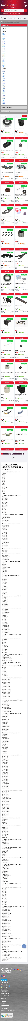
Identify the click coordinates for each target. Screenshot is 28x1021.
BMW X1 (4, 508)
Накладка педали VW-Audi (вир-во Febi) (20, 395)
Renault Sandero (5, 811)
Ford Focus (4, 581)
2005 (3, 60)
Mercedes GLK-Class (6, 690)
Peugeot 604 (5, 776)
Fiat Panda (4, 568)
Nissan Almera (5, 715)
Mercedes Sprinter (6, 695)
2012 (3, 36)
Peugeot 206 (5, 760)
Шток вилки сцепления (6, 350)
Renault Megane (5, 808)
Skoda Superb (5, 835)
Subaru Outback (5, 845)
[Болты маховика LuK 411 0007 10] (21, 300)
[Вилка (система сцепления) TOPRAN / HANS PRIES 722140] (7, 411)
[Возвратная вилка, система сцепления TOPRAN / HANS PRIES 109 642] (7, 211)
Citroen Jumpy (5, 543)
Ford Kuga (4, 586)
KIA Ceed (4, 642)
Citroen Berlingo (5, 525)
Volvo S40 (4, 891)
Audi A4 (3, 480)
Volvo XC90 (4, 904)
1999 (3, 85)
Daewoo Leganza (6, 556)
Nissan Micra (5, 720)
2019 (3, 48)
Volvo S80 (4, 894)
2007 (3, 63)
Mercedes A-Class (6, 679)
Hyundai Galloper (5, 612)
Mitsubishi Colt (5, 703)
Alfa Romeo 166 (5, 862)
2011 (3, 35)
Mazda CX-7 (4, 675)
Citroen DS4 (4, 539)
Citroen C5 (4, 533)
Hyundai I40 (4, 622)
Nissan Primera (5, 728)
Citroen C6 (4, 535)
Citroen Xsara (5, 546)
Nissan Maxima (5, 719)
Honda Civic (4, 598)
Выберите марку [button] (6, 107)
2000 (3, 51)
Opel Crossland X (5, 738)
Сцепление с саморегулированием (19, 440)
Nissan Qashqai (5, 729)
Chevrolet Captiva (6, 517)
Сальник (16, 216)
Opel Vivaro (4, 751)
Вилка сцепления (18, 261)
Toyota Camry (5, 870)
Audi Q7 (4, 491)
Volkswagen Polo (5, 925)
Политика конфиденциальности (8, 1010)
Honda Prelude (5, 604)
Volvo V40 (4, 895)
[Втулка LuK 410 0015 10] (7, 389)
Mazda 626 (4, 673)
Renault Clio (4, 793)
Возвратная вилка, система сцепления (7, 217)
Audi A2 (3, 477)
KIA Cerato (4, 643)
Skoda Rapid (4, 833)
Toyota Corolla (5, 874)
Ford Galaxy (4, 583)
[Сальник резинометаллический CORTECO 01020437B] (7, 189)
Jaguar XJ (4, 960)
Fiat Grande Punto (6, 567)
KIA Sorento (4, 649)
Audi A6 (3, 483)
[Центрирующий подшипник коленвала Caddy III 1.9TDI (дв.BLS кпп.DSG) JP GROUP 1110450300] (21, 189)
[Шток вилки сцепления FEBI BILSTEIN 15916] (7, 344)
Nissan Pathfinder (6, 725)
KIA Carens (4, 639)
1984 (3, 95)
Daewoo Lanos (5, 555)
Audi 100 (4, 473)
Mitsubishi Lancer (6, 707)
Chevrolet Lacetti (6, 521)
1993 (3, 75)
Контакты (8, 1)
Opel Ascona (4, 734)
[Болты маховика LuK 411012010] (21, 322)
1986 (3, 98)
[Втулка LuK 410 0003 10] (21, 233)
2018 (3, 46)
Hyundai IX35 (5, 623)
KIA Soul (4, 651)
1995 (3, 78)
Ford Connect (5, 578)
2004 (3, 58)
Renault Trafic (5, 814)
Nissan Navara (5, 722)
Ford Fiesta (4, 579)
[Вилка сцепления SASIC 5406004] (21, 255)
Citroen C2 (4, 529)
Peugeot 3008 (5, 765)
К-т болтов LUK (4, 239)
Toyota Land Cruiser (6, 875)
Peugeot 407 (5, 772)
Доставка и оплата (5, 1005)
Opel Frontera (5, 740)
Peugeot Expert (5, 786)
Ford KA (3, 585)
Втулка (16, 239)
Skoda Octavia (5, 831)
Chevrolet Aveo (5, 516)
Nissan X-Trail (5, 730)
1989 (3, 104)
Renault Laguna (5, 803)
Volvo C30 (4, 888)
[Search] (25, 10)
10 (21, 453)
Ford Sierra (4, 592)
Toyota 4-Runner (6, 865)
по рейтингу (3, 116)
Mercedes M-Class (6, 692)
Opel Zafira (4, 753)
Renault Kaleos (5, 800)
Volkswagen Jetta (6, 917)
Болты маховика (18, 172)
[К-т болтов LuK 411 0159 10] (7, 233)
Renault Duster (5, 794)
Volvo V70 (4, 900)
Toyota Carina (5, 871)
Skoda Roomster (5, 834)
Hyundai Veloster (5, 632)
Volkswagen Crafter (6, 913)
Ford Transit (4, 593)
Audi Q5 (3, 490)
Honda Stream (5, 606)
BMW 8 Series (5, 506)
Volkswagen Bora (6, 909)
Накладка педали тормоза (7, 150)
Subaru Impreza (5, 842)
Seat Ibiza (4, 820)
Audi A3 (3, 479)
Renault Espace (5, 795)
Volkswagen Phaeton (6, 923)
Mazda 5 (4, 670)
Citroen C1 (4, 528)
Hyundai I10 (4, 618)
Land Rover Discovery (6, 657)
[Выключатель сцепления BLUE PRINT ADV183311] (21, 278)
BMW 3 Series (5, 499)
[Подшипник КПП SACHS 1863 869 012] (21, 144)
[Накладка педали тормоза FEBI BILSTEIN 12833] (7, 144)
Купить (7, 138)
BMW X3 (4, 509)
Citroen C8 (4, 536)
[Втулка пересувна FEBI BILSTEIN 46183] (7, 322)
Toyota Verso (5, 880)
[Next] (23, 454)
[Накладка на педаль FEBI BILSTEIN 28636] (21, 122)
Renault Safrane (5, 810)
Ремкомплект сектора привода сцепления (6, 306)
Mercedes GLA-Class (6, 688)
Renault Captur (5, 791)
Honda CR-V (4, 600)
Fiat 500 (4, 563)
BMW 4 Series (5, 501)
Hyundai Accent (5, 609)
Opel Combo (4, 737)
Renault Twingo (5, 815)
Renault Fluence (5, 797)
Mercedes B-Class (6, 680)
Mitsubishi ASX (5, 701)
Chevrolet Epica (5, 520)
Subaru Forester (5, 840)
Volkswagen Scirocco (6, 926)
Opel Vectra (4, 750)
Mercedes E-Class (6, 685)
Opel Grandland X (6, 741)
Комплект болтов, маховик (7, 172)
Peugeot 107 (5, 756)
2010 (3, 33)
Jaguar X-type (5, 959)
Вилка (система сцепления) (7, 417)
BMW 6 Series (5, 504)
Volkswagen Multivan (6, 920)
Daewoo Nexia (5, 558)
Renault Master (5, 807)
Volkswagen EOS (5, 915)
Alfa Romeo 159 (5, 860)
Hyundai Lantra (5, 625)
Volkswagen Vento (6, 936)
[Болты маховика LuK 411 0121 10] (21, 167)
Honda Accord (5, 597)
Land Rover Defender (6, 655)
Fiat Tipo (4, 573)
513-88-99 (12, 4)
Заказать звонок (4, 989)
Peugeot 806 (5, 780)
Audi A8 (3, 486)
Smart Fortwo (5, 885)
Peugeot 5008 (5, 773)
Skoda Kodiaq (5, 830)
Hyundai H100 (5, 616)
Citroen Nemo (5, 545)
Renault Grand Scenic (6, 798)
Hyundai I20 (4, 619)
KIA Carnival (4, 640)
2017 (3, 45)
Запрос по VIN (15, 1)
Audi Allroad (4, 487)
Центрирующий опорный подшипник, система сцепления (6, 284)
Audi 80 (3, 474)
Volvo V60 (4, 898)
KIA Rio (3, 648)
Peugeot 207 (5, 762)
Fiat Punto (4, 570)
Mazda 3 (4, 668)
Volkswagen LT (5, 919)
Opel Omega (4, 748)
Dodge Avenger (5, 946)
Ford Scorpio (4, 591)
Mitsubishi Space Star (7, 711)
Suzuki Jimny (5, 850)
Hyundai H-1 (4, 615)
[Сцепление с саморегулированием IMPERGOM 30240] (21, 433)
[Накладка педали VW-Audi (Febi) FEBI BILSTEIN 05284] (21, 389)
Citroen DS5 (4, 541)
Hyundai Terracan (6, 629)
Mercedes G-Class (6, 686)
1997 (3, 82)
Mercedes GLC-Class (6, 689)
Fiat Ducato (4, 566)
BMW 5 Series (5, 502)
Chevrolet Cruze (5, 518)
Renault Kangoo (5, 801)
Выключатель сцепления (20, 283)
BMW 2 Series (5, 498)
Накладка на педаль (19, 128)
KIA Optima (4, 645)
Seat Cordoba (5, 819)
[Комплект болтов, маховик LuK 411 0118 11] (7, 167)
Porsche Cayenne (6, 954)
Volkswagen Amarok (6, 907)
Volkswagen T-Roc (6, 929)
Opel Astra (4, 735)
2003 (3, 56)
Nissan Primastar (6, 726)
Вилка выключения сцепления (19, 417)
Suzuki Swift (5, 852)
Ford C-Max (4, 576)
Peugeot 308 (5, 769)
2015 (3, 41)
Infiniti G (4, 636)
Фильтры (24, 116)
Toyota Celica (5, 872)
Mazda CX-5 (4, 674)
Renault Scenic (5, 813)
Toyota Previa (5, 877)
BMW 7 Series (5, 505)
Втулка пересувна (5, 328)
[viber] (2, 976)
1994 (3, 77)
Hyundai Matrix (5, 626)
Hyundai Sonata (5, 628)
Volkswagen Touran (6, 933)
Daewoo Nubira (5, 559)
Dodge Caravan (5, 949)
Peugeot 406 (5, 770)
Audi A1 (3, 476)
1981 (3, 90)
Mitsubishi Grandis (6, 704)
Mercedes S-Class (6, 693)
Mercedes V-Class (6, 696)
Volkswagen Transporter (7, 935)
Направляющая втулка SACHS (6, 128)
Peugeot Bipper (5, 783)
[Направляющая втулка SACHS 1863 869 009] (7, 122)
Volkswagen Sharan (6, 927)
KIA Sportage (5, 652)
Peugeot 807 (5, 782)
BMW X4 (4, 511)
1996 (3, 80)
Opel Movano (5, 747)
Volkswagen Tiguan (6, 930)
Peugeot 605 (5, 778)
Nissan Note (4, 723)
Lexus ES (4, 663)
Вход (25, 1)
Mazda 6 (4, 671)
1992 (3, 73)
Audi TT (4, 493)
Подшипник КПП (18, 150)
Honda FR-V (4, 601)
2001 (3, 53)
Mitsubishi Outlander (6, 708)
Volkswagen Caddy (6, 910)
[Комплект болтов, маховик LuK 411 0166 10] (7, 255)
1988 (3, 102)
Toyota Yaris (5, 881)
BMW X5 (4, 512)
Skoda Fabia (4, 827)
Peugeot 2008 (5, 759)
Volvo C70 (4, 890)
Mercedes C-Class (6, 682)
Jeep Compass (5, 940)
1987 (3, 100)
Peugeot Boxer (5, 785)
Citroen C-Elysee (5, 526)
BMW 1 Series (5, 496)
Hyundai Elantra (5, 611)
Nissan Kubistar (5, 718)
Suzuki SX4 (4, 854)
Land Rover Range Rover (7, 660)
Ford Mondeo (5, 588)
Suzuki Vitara (5, 855)
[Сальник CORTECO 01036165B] (21, 211)
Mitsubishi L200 (5, 705)
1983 (3, 93)
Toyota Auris (5, 867)
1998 (3, 83)
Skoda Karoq (5, 828)
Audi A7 (3, 484)
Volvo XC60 (4, 901)
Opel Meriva (4, 745)
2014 (3, 40)
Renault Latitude (5, 804)
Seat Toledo (4, 823)
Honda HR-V (4, 603)
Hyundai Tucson (5, 631)
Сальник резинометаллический (6, 195)
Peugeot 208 (5, 763)
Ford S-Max (4, 589)
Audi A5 (3, 481)
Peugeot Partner (5, 788)
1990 (3, 70)
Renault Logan (5, 805)
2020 (3, 30)
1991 (3, 71)
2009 (3, 67)
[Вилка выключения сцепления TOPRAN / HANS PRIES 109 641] (21, 411)
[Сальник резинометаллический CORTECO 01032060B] (21, 344)
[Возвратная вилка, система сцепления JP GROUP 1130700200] (7, 433)
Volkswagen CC (5, 912)
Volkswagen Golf (5, 916)
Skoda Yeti (4, 837)
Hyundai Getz (5, 613)
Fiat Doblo (4, 564)
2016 (3, 43)
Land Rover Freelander (7, 658)
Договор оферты (4, 1008)
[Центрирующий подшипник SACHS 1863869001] (21, 367)
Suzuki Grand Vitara (6, 848)
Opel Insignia (5, 743)
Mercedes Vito (5, 698)
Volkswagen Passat (6, 922)
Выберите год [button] (6, 25)
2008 (3, 65)
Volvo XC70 (4, 902)
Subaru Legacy (5, 843)
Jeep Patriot (5, 942)
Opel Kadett (4, 744)
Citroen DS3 (4, 538)
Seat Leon (4, 822)
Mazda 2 (4, 667)
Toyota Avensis (5, 868)
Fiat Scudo (4, 571)
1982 (3, 92)
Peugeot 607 (5, 779)
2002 (3, 55)
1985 (3, 97)
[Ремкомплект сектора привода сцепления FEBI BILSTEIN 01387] (7, 300)
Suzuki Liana (5, 851)
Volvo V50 (4, 897)
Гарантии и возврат (5, 1006)
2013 (3, 38)
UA (3, 1)
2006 (3, 62)
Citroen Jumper (5, 542)
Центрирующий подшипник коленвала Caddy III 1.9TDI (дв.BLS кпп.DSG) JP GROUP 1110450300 (21, 195)
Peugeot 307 (5, 768)
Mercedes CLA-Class (6, 683)
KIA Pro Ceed (5, 646)
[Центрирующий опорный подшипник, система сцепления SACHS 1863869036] (7, 278)
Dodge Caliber (5, 947)
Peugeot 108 (5, 758)
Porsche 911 (4, 952)
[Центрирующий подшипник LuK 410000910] (7, 367)
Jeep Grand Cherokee (6, 941)
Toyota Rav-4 (5, 878)
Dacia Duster (5, 550)
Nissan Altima (5, 716)
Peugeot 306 (5, 766)
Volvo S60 (4, 892)
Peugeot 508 (5, 775)
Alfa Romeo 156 (5, 859)
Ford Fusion (4, 582)
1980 (3, 88)
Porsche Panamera (6, 955)
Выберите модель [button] (7, 111)
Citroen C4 (4, 532)
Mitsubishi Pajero (6, 710)
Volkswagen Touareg (6, 932)
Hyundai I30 (4, 621)
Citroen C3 (4, 531)
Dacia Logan (4, 551)
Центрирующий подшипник (7, 372)
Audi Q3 (3, 489)
